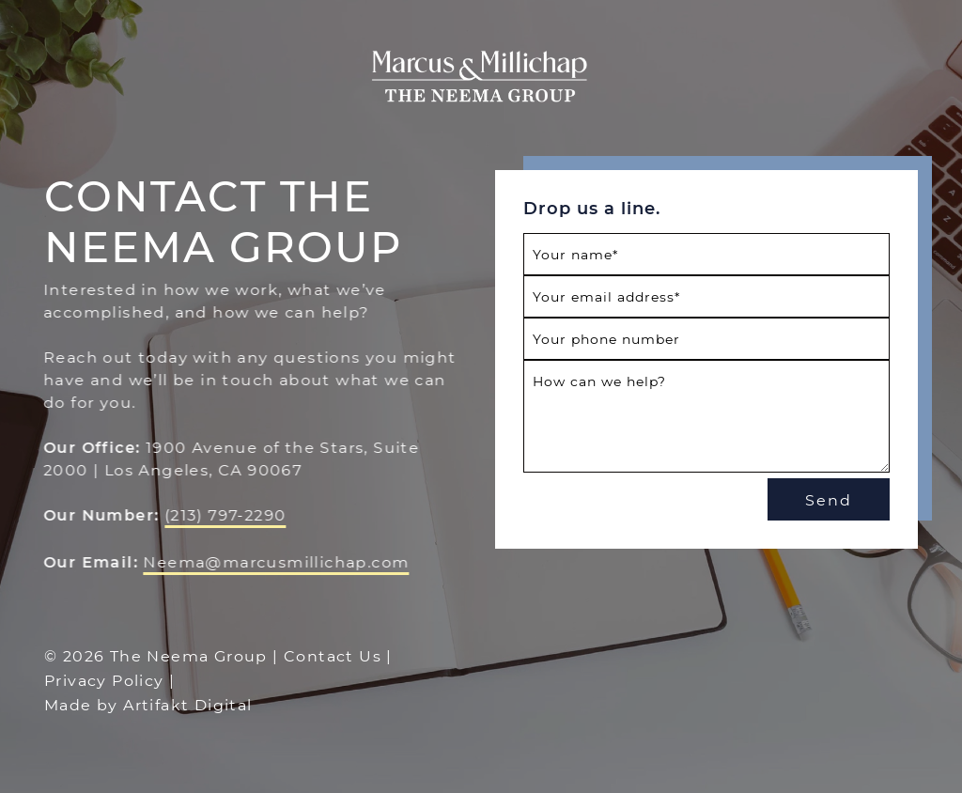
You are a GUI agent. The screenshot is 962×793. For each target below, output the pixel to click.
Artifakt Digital (187, 704)
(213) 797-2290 (224, 514)
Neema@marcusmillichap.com (276, 561)
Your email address (606, 296)
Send (828, 499)
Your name (575, 254)
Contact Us (332, 655)
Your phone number (606, 339)
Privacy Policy (104, 680)
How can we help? (599, 381)
